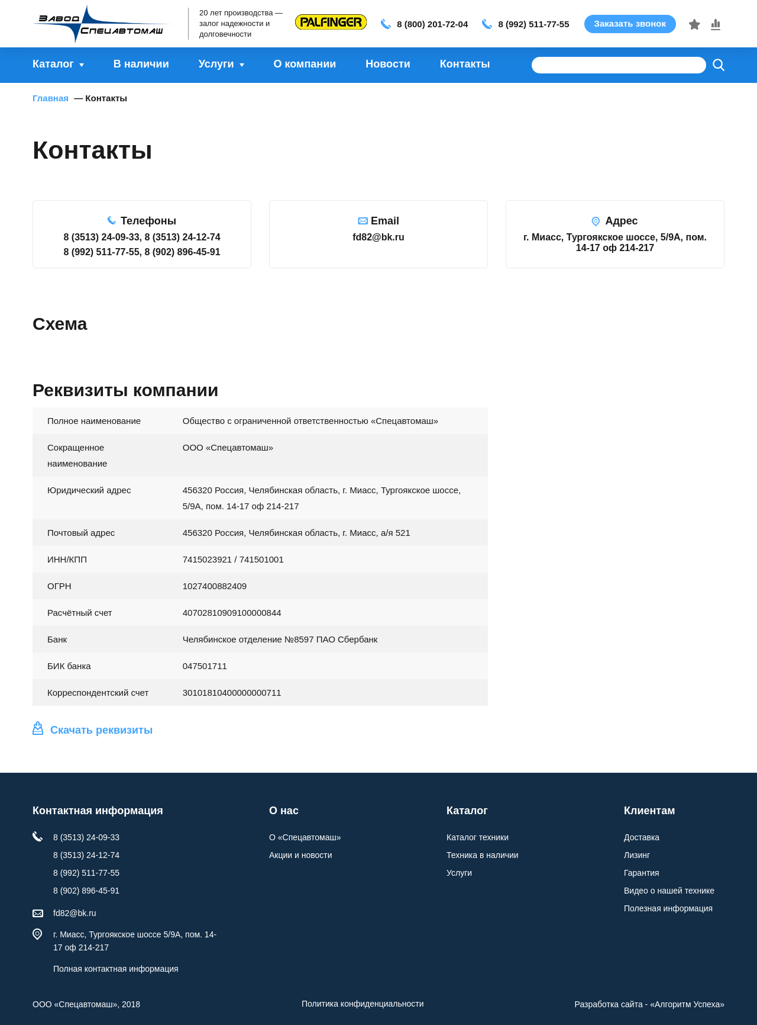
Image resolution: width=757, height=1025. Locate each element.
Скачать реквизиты (101, 730)
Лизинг (637, 855)
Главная (51, 98)
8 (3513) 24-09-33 (86, 837)
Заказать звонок (630, 23)
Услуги (459, 873)
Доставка (641, 837)
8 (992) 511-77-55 (533, 24)
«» (687, 1004)
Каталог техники (478, 837)
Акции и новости (300, 855)
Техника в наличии (483, 855)
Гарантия (641, 873)
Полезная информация (668, 908)
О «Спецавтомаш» (305, 837)
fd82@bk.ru (74, 913)
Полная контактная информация (116, 968)
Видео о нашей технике (669, 890)
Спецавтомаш (106, 23)
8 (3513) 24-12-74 (86, 855)
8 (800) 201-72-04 (432, 24)
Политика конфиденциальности (363, 1003)
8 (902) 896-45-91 (86, 890)
